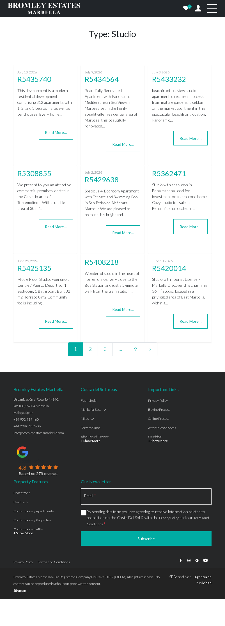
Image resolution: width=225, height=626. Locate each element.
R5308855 (34, 173)
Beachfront (21, 493)
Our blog (154, 437)
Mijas (85, 418)
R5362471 (169, 173)
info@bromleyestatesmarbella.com (38, 433)
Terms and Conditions (54, 562)
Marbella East (91, 409)
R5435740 (34, 79)
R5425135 (34, 268)
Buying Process (159, 409)
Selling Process (158, 418)
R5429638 (102, 179)
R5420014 (169, 268)
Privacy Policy (158, 400)
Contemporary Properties (32, 520)
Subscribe (146, 538)
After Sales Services (162, 428)
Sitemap (19, 590)
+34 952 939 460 (26, 419)
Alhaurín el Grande (95, 437)
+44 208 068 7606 (27, 426)
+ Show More (90, 441)
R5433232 (169, 79)
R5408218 (102, 262)
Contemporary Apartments (33, 511)
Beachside (20, 502)
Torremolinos (90, 428)
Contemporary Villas (28, 529)
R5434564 (102, 79)
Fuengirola (89, 400)
